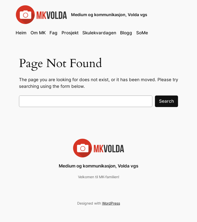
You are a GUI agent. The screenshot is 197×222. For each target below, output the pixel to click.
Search (166, 101)
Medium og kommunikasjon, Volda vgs (109, 14)
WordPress (111, 203)
